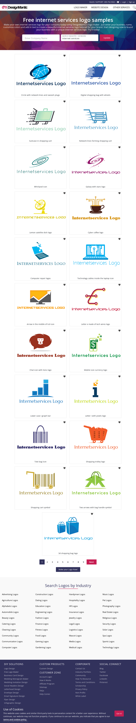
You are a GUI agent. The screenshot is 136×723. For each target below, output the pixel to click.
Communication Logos (12, 640)
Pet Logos (107, 599)
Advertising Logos (10, 593)
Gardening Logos (43, 646)
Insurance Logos (76, 611)
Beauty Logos (8, 616)
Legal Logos (74, 622)
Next (91, 561)
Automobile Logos (10, 611)
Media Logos (75, 640)
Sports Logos (108, 640)
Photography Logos (111, 605)
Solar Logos (108, 628)
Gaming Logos (42, 640)
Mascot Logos (75, 634)
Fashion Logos (42, 616)
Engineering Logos (43, 611)
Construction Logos (44, 593)
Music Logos (108, 593)
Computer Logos (9, 646)
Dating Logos (41, 599)
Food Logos (40, 634)
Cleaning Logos (9, 628)
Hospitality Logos (77, 599)
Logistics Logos (76, 628)
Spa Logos (107, 634)
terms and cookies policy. (15, 719)
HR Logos (73, 605)
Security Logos (109, 622)
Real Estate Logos (110, 611)
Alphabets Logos (9, 605)
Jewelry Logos (75, 616)
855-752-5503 (109, 2)
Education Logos (42, 605)
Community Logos (10, 634)
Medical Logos (75, 646)
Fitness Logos (41, 628)
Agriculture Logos (10, 599)
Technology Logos (111, 646)
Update (107, 37)
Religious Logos (110, 616)
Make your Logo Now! (68, 568)
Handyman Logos (77, 593)
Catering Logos (9, 622)
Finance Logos (41, 622)
